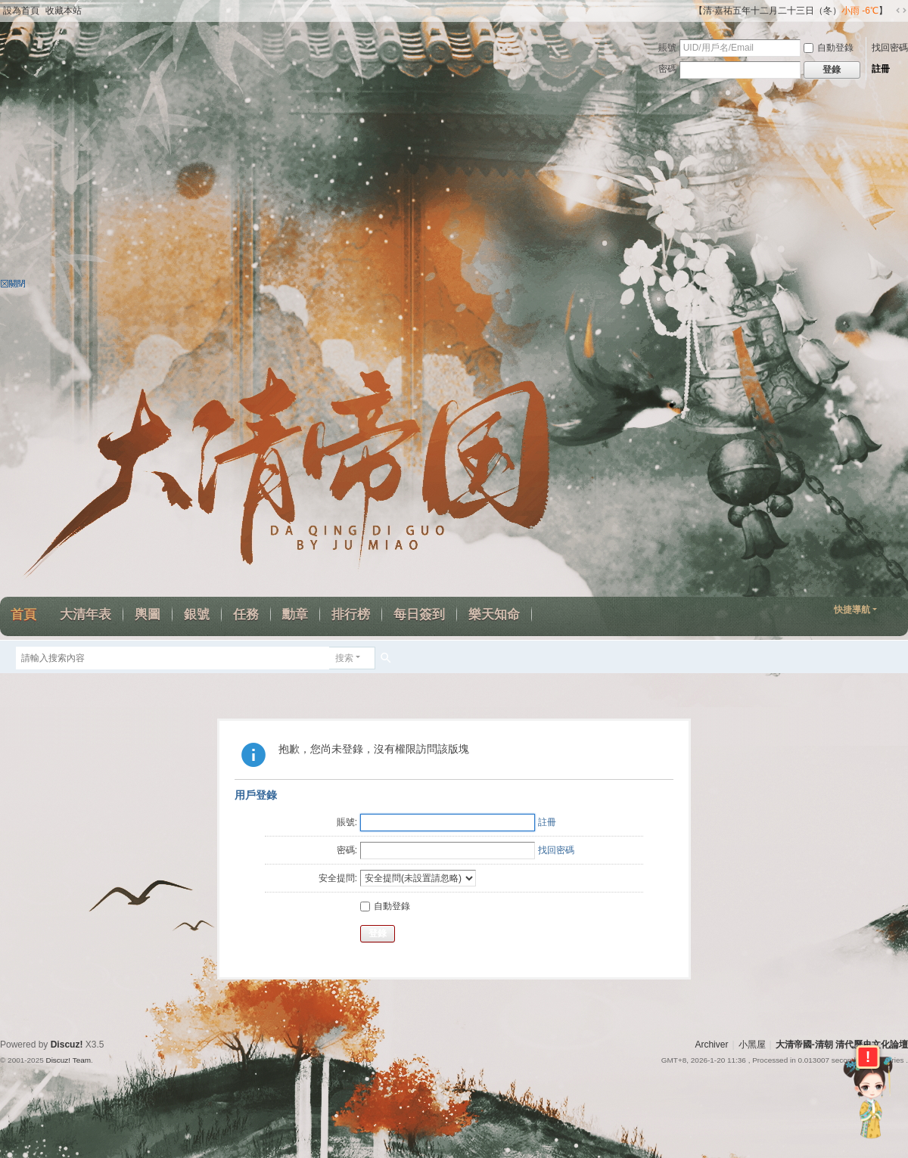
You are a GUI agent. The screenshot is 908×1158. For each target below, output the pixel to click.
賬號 (667, 47)
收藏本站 (63, 10)
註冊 (881, 69)
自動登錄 (829, 47)
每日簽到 (419, 614)
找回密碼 (890, 47)
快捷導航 (852, 609)
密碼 (667, 69)
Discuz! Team (68, 1060)
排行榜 (350, 614)
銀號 (197, 614)
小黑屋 (752, 1044)
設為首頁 (21, 10)
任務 (246, 614)
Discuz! (67, 1044)
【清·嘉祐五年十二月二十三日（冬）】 (791, 10)
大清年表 (85, 614)
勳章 (295, 614)
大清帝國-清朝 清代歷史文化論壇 (842, 1044)
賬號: (347, 822)
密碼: (347, 850)
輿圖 (147, 614)
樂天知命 (494, 614)
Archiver (711, 1044)
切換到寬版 (901, 10)
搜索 (344, 658)
